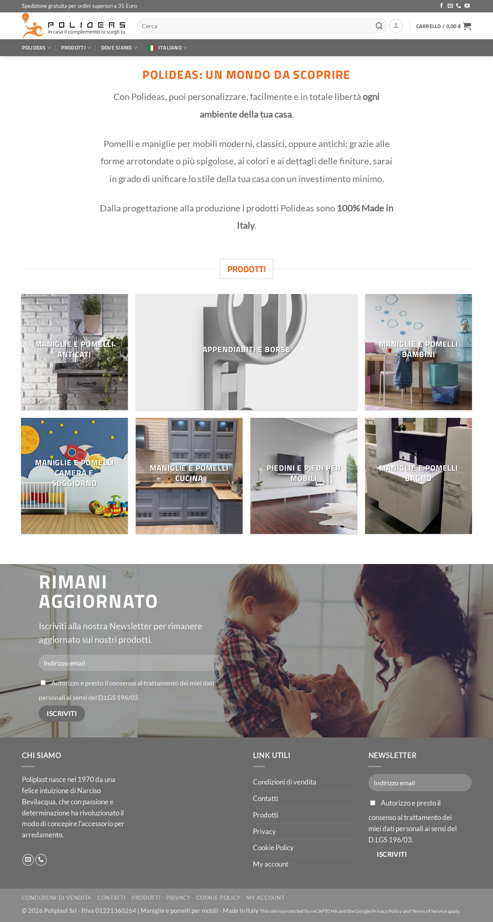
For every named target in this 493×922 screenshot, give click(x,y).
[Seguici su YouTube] (467, 6)
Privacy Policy (387, 911)
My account (270, 864)
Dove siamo (119, 47)
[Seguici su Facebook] (441, 6)
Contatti (265, 798)
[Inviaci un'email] (450, 6)
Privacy (264, 831)
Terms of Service (429, 911)
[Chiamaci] (458, 6)
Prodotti (76, 47)
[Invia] (379, 26)
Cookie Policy (273, 847)
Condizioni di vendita (284, 781)
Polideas (37, 47)
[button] (396, 26)
